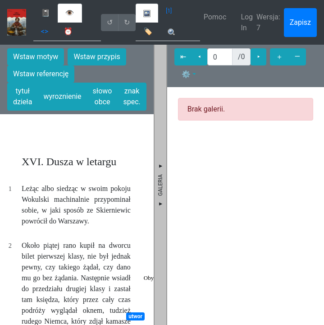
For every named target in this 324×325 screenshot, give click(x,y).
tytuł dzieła (22, 96)
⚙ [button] (186, 74)
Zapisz (300, 22)
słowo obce (102, 96)
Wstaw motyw (35, 56)
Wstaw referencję (40, 74)
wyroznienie (62, 96)
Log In (247, 22)
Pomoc (215, 17)
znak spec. (131, 96)
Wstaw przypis (96, 56)
